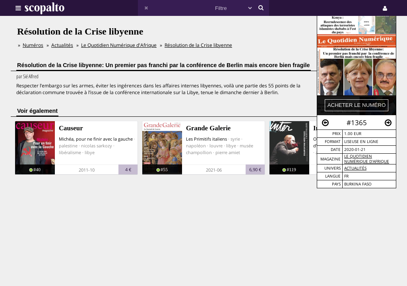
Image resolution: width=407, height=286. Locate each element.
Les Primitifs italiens (206, 139)
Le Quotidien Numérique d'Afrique (366, 159)
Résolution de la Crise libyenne (198, 45)
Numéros (33, 45)
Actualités (355, 168)
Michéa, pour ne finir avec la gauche (96, 139)
